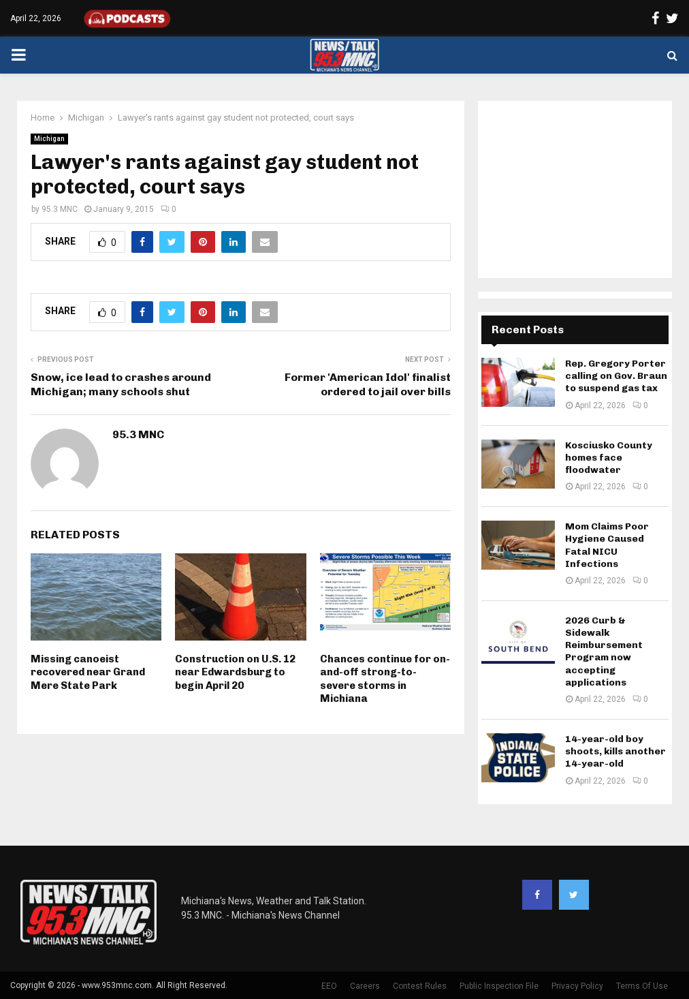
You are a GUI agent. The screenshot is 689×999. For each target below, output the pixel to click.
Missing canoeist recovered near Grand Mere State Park (88, 672)
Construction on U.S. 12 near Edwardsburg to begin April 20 (235, 672)
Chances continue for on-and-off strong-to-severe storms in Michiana (385, 679)
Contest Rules (420, 986)
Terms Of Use (642, 986)
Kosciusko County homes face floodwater (608, 458)
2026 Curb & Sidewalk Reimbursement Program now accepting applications (604, 651)
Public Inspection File (499, 986)
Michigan (49, 138)
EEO (329, 986)
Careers (365, 986)
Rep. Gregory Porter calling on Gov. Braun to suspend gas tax (616, 376)
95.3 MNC (60, 209)
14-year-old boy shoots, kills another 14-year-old (615, 751)
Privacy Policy (577, 986)
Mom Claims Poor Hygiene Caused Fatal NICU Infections (607, 545)
